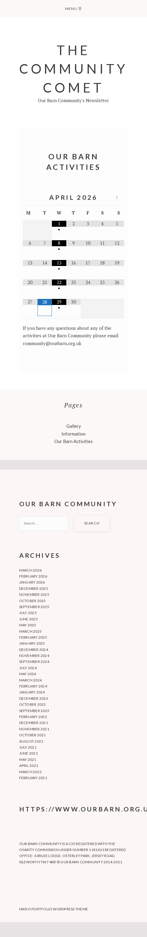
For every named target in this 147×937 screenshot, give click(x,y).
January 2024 (32, 692)
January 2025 (32, 643)
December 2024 (33, 649)
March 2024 (30, 680)
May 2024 (27, 674)
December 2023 (33, 698)
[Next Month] (117, 198)
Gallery (73, 426)
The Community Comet (73, 68)
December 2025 (33, 588)
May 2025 (27, 625)
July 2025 (28, 612)
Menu (73, 8)
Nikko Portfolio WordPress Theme (53, 909)
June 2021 (28, 753)
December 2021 (33, 722)
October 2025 (32, 601)
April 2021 (28, 765)
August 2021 (31, 741)
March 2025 (30, 631)
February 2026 (33, 576)
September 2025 (34, 606)
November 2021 (34, 729)
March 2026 (30, 570)
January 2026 (32, 582)
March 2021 (30, 772)
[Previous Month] (30, 198)
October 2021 (32, 735)
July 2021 (28, 747)
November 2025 (34, 594)
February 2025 (33, 637)
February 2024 (33, 686)
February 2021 (33, 778)
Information (74, 433)
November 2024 (34, 655)
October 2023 (32, 704)
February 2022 (33, 716)
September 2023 (34, 710)
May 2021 (27, 759)
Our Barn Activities (73, 441)
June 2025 (28, 619)
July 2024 (28, 668)
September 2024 (34, 661)
